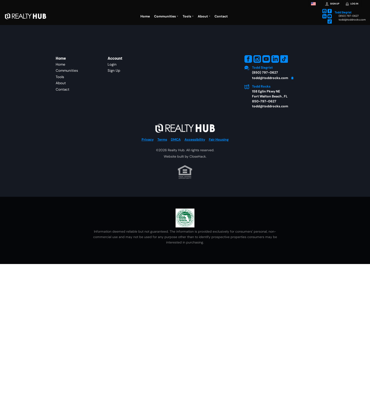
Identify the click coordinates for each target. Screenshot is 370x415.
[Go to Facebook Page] (330, 11)
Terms (162, 139)
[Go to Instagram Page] (324, 11)
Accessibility (195, 139)
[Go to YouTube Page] (330, 16)
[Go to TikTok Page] (330, 21)
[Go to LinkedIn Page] (324, 16)
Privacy (148, 139)
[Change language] (314, 4)
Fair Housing (219, 139)
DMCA (176, 139)
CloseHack (197, 156)
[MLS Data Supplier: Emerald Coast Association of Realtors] (185, 218)
